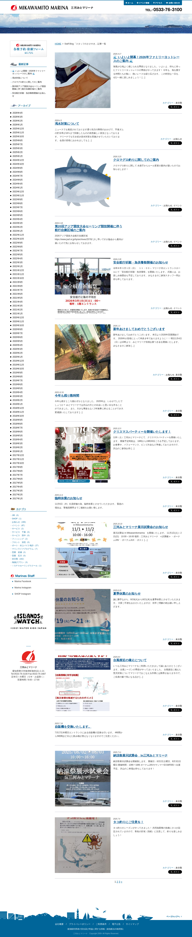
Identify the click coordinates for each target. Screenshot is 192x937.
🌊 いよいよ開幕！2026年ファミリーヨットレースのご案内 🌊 (28, 72)
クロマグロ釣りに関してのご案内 (136, 160)
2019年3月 (18, 396)
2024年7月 (18, 176)
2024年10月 (18, 164)
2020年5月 (18, 341)
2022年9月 (18, 242)
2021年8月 (18, 286)
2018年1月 (18, 451)
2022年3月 (18, 262)
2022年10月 (18, 239)
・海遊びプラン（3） (19, 562)
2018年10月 (18, 416)
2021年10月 (18, 278)
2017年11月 (18, 459)
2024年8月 (18, 172)
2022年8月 (18, 246)
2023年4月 (18, 219)
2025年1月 (18, 156)
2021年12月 (18, 270)
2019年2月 (18, 400)
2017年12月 (18, 455)
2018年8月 (18, 424)
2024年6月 (18, 180)
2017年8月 (18, 471)
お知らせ (177, 139)
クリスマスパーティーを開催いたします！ (142, 431)
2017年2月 (18, 494)
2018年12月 (18, 408)
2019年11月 (18, 364)
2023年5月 (18, 215)
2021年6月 (18, 294)
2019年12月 (18, 361)
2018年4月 (18, 439)
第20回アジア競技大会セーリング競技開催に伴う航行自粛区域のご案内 (29, 87)
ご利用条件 (101, 924)
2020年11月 (18, 321)
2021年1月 (18, 313)
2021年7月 (18, 290)
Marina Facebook (23, 581)
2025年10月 (18, 136)
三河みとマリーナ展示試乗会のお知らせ (140, 527)
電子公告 (116, 924)
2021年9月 (18, 282)
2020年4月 (18, 345)
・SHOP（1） (16, 519)
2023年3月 (18, 223)
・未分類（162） (17, 559)
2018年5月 (18, 435)
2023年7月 (18, 207)
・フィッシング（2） (19, 539)
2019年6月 (18, 384)
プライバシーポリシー (79, 924)
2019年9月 (18, 372)
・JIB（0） (15, 515)
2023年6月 (18, 211)
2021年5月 (18, 298)
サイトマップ (132, 924)
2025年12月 (18, 128)
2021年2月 (18, 309)
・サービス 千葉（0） (20, 532)
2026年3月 (18, 117)
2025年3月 (18, 148)
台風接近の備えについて (130, 660)
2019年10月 (18, 368)
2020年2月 (18, 353)
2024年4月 (18, 183)
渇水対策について (67, 123)
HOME (58, 44)
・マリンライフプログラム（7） (24, 549)
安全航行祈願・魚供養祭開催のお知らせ (140, 262)
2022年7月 (18, 250)
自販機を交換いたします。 (73, 726)
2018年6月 (18, 431)
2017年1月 (18, 498)
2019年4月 (18, 392)
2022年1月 (18, 266)
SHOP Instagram (23, 594)
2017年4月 (18, 486)
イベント (177, 205)
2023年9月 (18, 199)
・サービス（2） (17, 529)
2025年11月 (18, 132)
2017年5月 (18, 483)
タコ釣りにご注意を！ (128, 822)
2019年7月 (18, 380)
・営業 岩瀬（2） (18, 552)
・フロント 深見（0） (20, 542)
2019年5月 (18, 388)
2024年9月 (18, 168)
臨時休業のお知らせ (68, 498)
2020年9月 (18, 329)
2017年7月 (18, 475)
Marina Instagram (23, 587)
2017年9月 (18, 467)
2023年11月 (18, 195)
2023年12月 (18, 191)
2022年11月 (18, 235)
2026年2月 (18, 120)
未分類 (179, 103)
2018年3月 (18, 443)
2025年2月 (18, 152)
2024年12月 (18, 160)
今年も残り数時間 (67, 395)
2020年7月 (18, 333)
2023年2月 (18, 227)
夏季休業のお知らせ (127, 593)
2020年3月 (18, 349)
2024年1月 (18, 187)
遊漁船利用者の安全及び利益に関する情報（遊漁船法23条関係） (96, 929)
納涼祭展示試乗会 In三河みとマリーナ (140, 755)
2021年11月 (18, 274)
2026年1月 (18, 124)
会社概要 (59, 924)
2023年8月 (18, 203)
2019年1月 (18, 404)
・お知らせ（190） (18, 522)
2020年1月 (18, 357)
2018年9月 (18, 420)
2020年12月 (18, 317)
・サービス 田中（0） (20, 535)
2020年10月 (18, 325)
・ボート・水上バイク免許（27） (25, 545)
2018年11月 (18, 412)
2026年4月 (18, 113)
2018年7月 (18, 427)
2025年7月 (18, 144)
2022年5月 (18, 254)
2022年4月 (18, 258)
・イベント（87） (18, 525)
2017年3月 (18, 490)
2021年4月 (18, 302)
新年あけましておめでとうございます (139, 329)
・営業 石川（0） (18, 556)
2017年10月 (18, 463)
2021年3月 (18, 305)
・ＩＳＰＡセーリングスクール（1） (26, 566)
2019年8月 (18, 376)
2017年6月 (18, 479)
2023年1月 (18, 231)
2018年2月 (18, 447)
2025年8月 (18, 140)
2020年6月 (18, 337)
